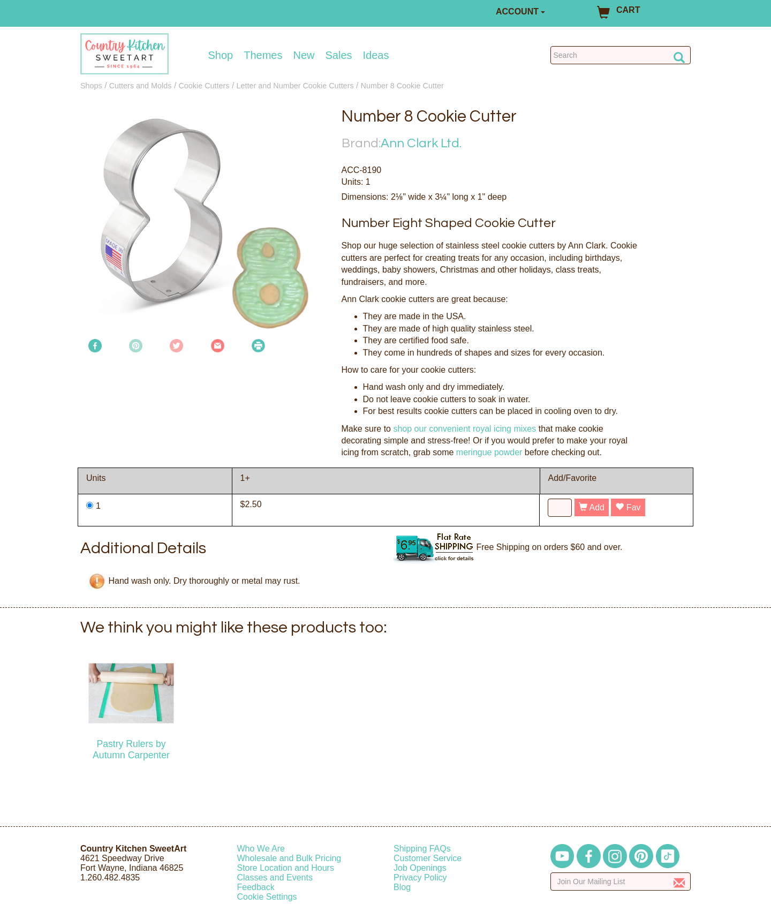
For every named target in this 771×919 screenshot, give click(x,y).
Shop (220, 55)
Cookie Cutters (203, 85)
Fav (627, 507)
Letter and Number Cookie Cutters (294, 85)
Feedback (256, 887)
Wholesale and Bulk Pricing (289, 858)
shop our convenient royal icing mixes (464, 428)
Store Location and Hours (285, 867)
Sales (339, 55)
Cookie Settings (267, 896)
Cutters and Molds (140, 85)
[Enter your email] (620, 881)
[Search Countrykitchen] (620, 55)
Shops (91, 85)
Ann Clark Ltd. (421, 143)
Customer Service (428, 858)
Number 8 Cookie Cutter (402, 85)
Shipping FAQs (422, 848)
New (303, 55)
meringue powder (489, 452)
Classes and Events (275, 877)
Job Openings (420, 867)
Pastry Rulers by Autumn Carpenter (131, 749)
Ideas (376, 55)
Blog (402, 887)
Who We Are (261, 848)
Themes (263, 55)
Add (591, 507)
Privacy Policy (420, 877)
